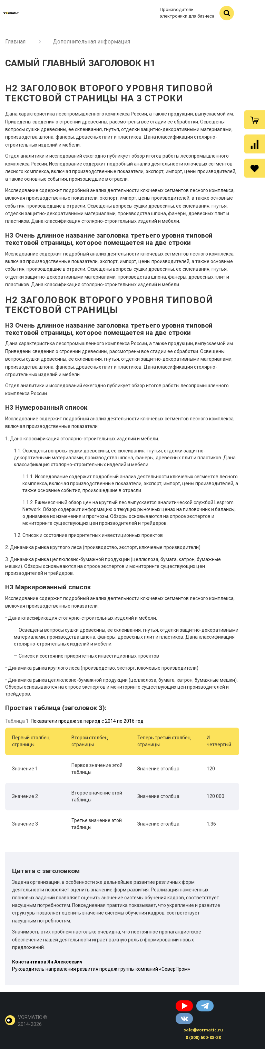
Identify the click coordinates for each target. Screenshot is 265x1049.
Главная (15, 41)
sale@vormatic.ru (203, 1030)
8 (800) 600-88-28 (203, 1037)
